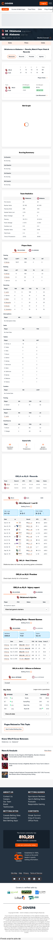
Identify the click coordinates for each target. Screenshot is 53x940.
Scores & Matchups (18, 9)
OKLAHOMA (15, 592)
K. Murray (6, 262)
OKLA (8, 484)
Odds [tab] (43, 43)
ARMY (20, 553)
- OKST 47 (24, 655)
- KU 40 (24, 652)
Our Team (7, 802)
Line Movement (41, 95)
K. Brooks (6, 277)
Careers (6, 799)
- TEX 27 (24, 645)
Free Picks (31, 9)
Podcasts (32, 802)
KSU (20, 539)
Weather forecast (43, 38)
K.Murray (6, 645)
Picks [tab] (26, 43)
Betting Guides (36, 792)
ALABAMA (38, 592)
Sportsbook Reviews (36, 796)
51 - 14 (30, 540)
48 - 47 (30, 533)
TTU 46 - (24, 659)
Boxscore (12, 56)
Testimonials (8, 807)
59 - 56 (30, 526)
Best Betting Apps (10, 820)
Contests (33, 811)
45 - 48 (29, 547)
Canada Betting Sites (11, 815)
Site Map (14, 873)
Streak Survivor (34, 815)
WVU (20, 526)
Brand (5, 804)
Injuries (41, 56)
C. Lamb (6, 292)
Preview (31, 56)
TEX (20, 522)
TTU (20, 536)
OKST (20, 533)
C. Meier (6, 299)
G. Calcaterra (7, 309)
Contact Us (7, 796)
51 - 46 (30, 536)
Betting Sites (10, 811)
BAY (20, 550)
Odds (40, 9)
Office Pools (33, 820)
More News (47, 750)
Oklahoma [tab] (19, 250)
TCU (20, 543)
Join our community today (26, 845)
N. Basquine (7, 302)
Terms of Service (36, 873)
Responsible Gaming (36, 804)
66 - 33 (30, 550)
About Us (8, 792)
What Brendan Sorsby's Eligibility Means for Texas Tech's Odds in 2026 (29, 764)
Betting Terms (26, 506)
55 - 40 (30, 529)
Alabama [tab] (34, 250)
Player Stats (42, 78)
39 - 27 (30, 523)
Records (21, 56)
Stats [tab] (10, 43)
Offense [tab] (15, 677)
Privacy (26, 873)
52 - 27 (30, 543)
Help (20, 873)
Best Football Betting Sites (14, 729)
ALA (8, 488)
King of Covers (34, 818)
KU (19, 529)
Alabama (14, 34)
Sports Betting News (36, 799)
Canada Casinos (9, 818)
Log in (43, 3)
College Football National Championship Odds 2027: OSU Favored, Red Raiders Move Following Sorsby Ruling (29, 773)
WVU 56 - (24, 648)
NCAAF (5, 9)
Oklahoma (15, 30)
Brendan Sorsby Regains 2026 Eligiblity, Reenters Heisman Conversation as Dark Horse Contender (27, 756)
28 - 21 (30, 554)
